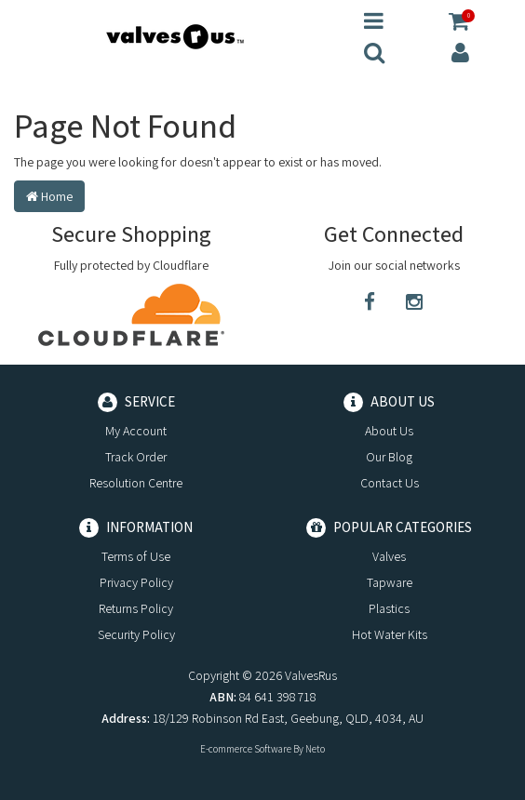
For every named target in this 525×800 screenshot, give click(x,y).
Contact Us (389, 482)
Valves (389, 556)
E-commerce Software (245, 748)
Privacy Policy (136, 582)
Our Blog (389, 456)
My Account (136, 430)
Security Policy (136, 634)
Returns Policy (136, 608)
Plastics (389, 608)
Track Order (136, 456)
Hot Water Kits (389, 634)
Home (49, 196)
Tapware (389, 582)
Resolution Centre (135, 482)
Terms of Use (135, 556)
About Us (389, 430)
